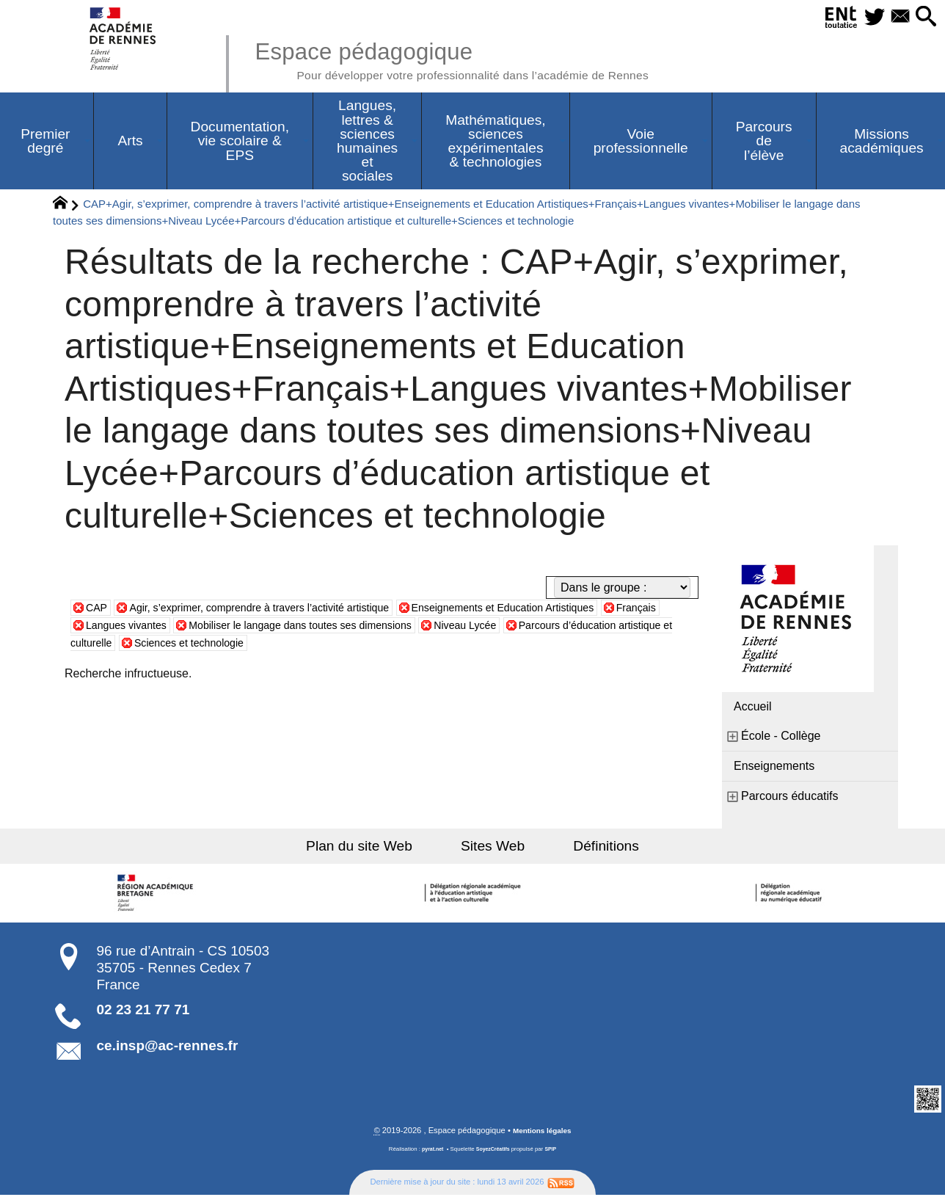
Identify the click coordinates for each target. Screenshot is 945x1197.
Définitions (590, 848)
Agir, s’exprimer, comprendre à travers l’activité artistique (279, 609)
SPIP (554, 1152)
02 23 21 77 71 (143, 1011)
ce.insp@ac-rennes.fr (167, 1047)
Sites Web (493, 848)
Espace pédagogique (478, 58)
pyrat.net (429, 1152)
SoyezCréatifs (494, 1152)
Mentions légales (542, 1133)
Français (108, 627)
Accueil (753, 708)
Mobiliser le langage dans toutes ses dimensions (393, 627)
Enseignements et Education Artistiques (552, 609)
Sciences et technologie (329, 644)
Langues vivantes (199, 627)
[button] (924, 17)
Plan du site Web (376, 848)
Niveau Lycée (576, 627)
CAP (98, 609)
